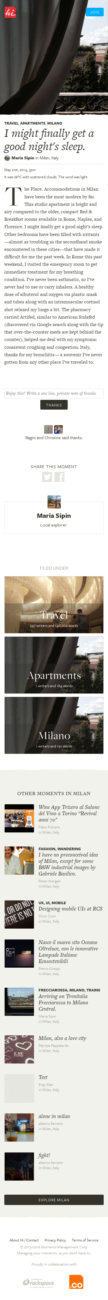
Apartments (33, 123)
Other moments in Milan (54, 793)
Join (94, 12)
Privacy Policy (55, 1240)
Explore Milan (54, 1200)
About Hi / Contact (24, 1240)
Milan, (49, 157)
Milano (54, 123)
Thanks (54, 405)
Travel (11, 123)
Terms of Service (85, 1240)
